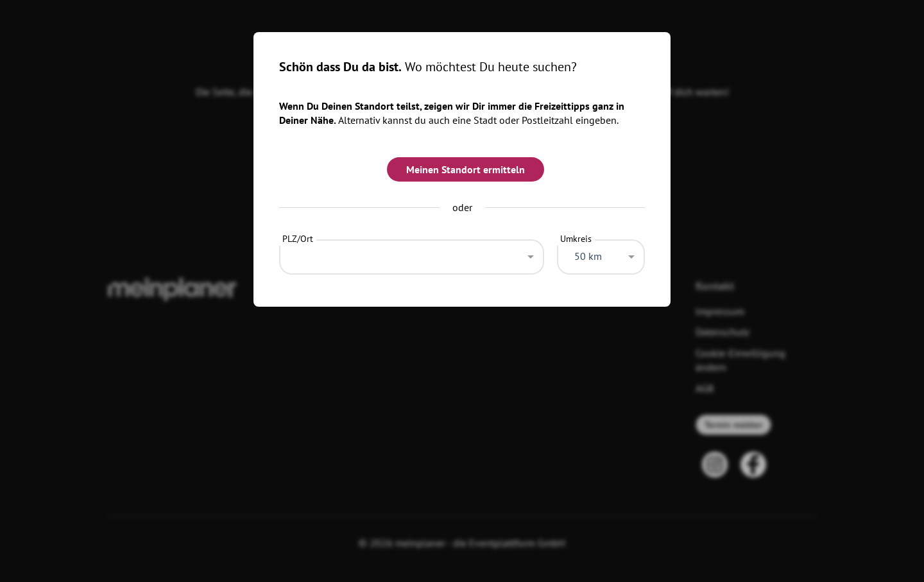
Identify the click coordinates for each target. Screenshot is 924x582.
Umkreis (576, 238)
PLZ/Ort (297, 238)
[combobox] (411, 253)
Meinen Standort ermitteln (465, 169)
